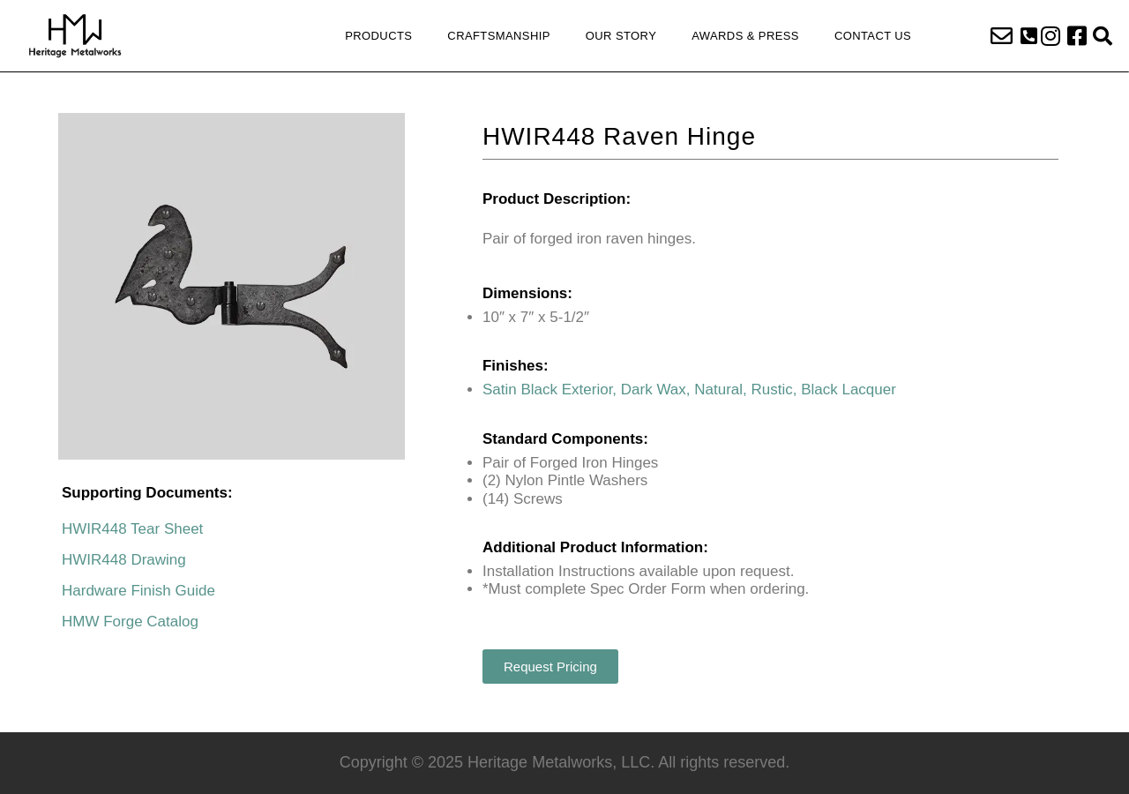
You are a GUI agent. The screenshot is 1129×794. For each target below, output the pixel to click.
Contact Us (872, 35)
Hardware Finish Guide (138, 590)
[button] (1029, 36)
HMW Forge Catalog (130, 621)
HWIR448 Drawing (124, 559)
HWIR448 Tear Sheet (132, 529)
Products (378, 35)
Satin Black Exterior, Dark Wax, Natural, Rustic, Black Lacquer (689, 389)
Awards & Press (745, 35)
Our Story (621, 35)
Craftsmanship (498, 35)
